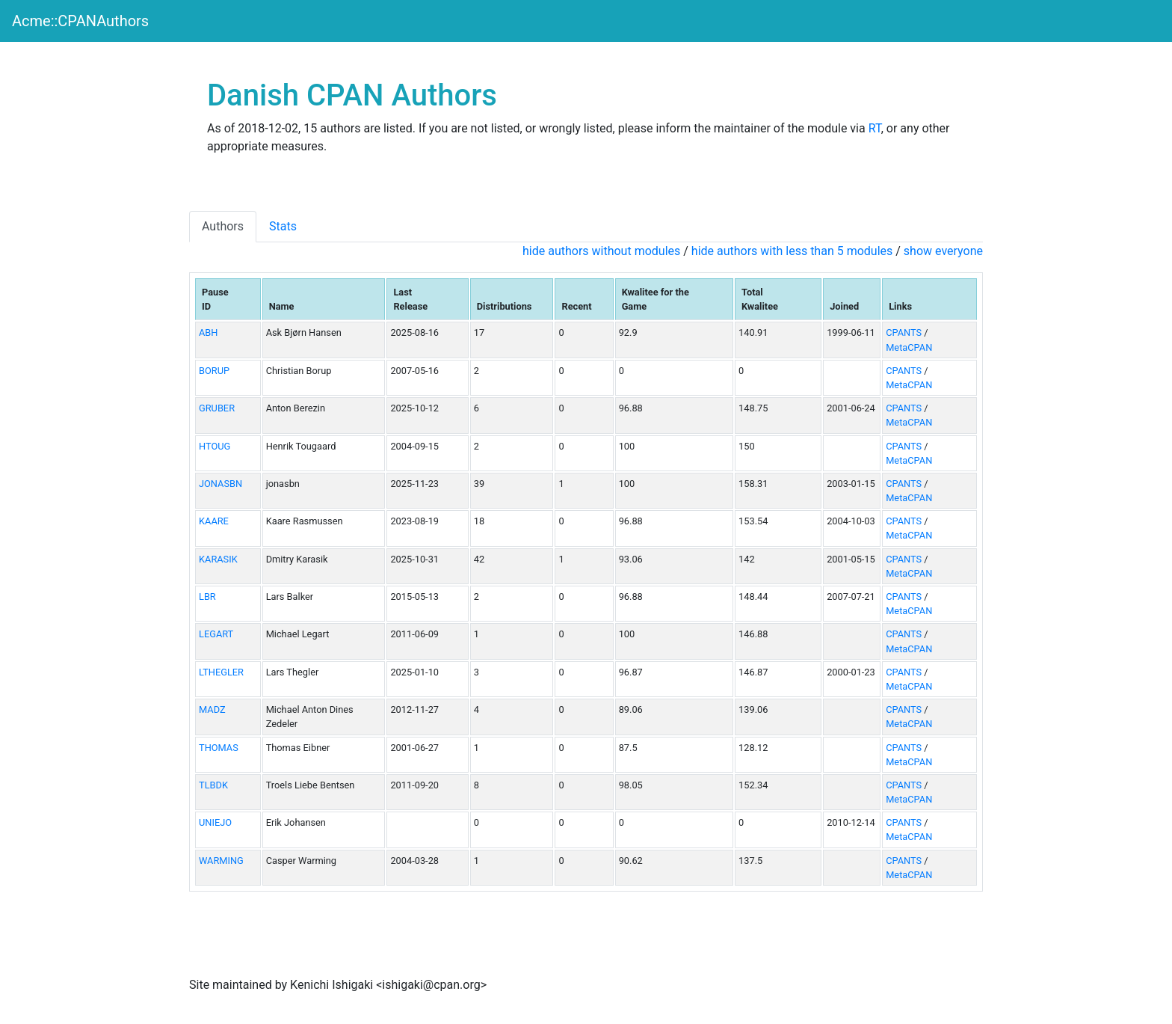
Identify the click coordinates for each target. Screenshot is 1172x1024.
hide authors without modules (601, 251)
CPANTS (904, 332)
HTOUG (214, 446)
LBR (207, 596)
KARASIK (218, 559)
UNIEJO (215, 822)
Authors (223, 226)
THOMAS (218, 747)
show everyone (943, 251)
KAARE (214, 521)
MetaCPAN (909, 347)
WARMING (221, 860)
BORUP (214, 370)
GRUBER (217, 408)
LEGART (216, 634)
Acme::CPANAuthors (80, 21)
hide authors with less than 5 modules (791, 251)
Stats (283, 226)
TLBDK (213, 785)
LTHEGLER (221, 672)
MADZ (212, 709)
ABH (208, 332)
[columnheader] (228, 299)
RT (875, 128)
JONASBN (220, 483)
